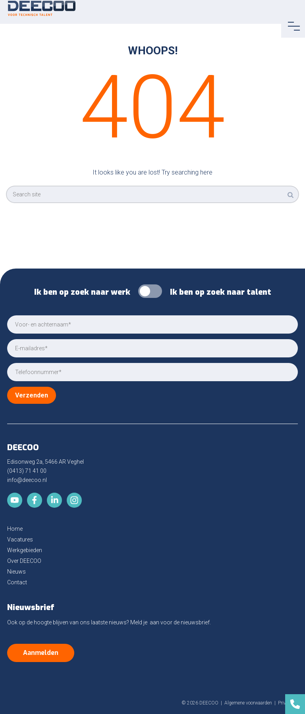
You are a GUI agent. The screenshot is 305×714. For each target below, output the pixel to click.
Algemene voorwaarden (248, 703)
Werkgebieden (24, 550)
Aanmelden (40, 653)
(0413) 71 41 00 (26, 471)
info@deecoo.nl (27, 480)
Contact (17, 582)
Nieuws (16, 571)
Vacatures (20, 539)
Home (15, 529)
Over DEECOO (24, 561)
